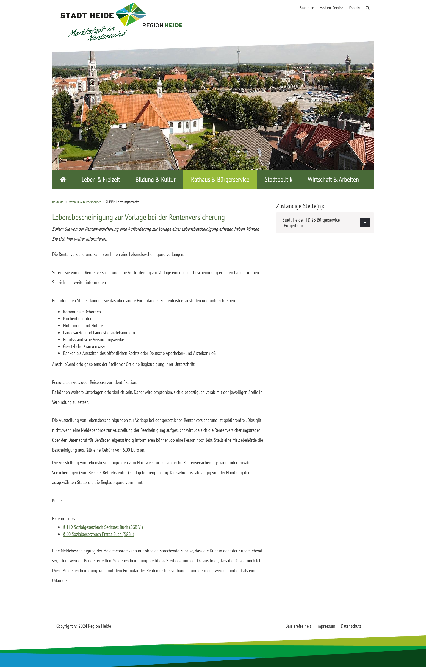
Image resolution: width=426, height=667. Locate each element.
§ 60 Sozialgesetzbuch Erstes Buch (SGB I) (98, 534)
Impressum (326, 626)
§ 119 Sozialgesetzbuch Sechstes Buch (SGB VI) (103, 527)
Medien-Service (331, 7)
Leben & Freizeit (101, 179)
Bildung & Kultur (155, 179)
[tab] (325, 222)
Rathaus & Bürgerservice (220, 179)
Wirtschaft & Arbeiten (333, 179)
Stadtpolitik (278, 179)
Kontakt (354, 7)
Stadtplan (307, 7)
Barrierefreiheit (298, 626)
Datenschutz (351, 626)
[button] (325, 222)
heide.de (57, 201)
